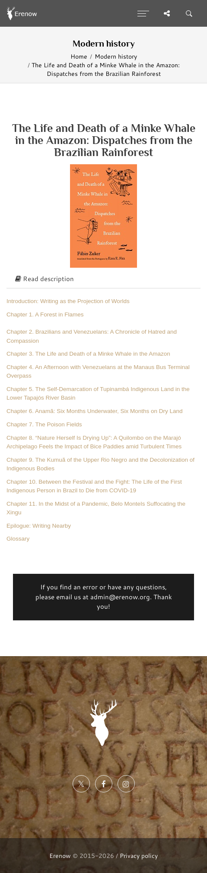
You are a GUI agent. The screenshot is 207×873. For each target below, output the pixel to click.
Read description (44, 278)
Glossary (17, 538)
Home (78, 56)
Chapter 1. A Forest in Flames (45, 314)
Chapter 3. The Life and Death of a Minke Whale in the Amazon (88, 353)
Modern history (116, 56)
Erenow (60, 855)
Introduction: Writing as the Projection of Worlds (68, 301)
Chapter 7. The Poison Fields (44, 424)
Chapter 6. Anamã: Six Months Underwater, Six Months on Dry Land (94, 411)
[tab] (103, 279)
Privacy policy (139, 855)
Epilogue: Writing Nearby (38, 526)
